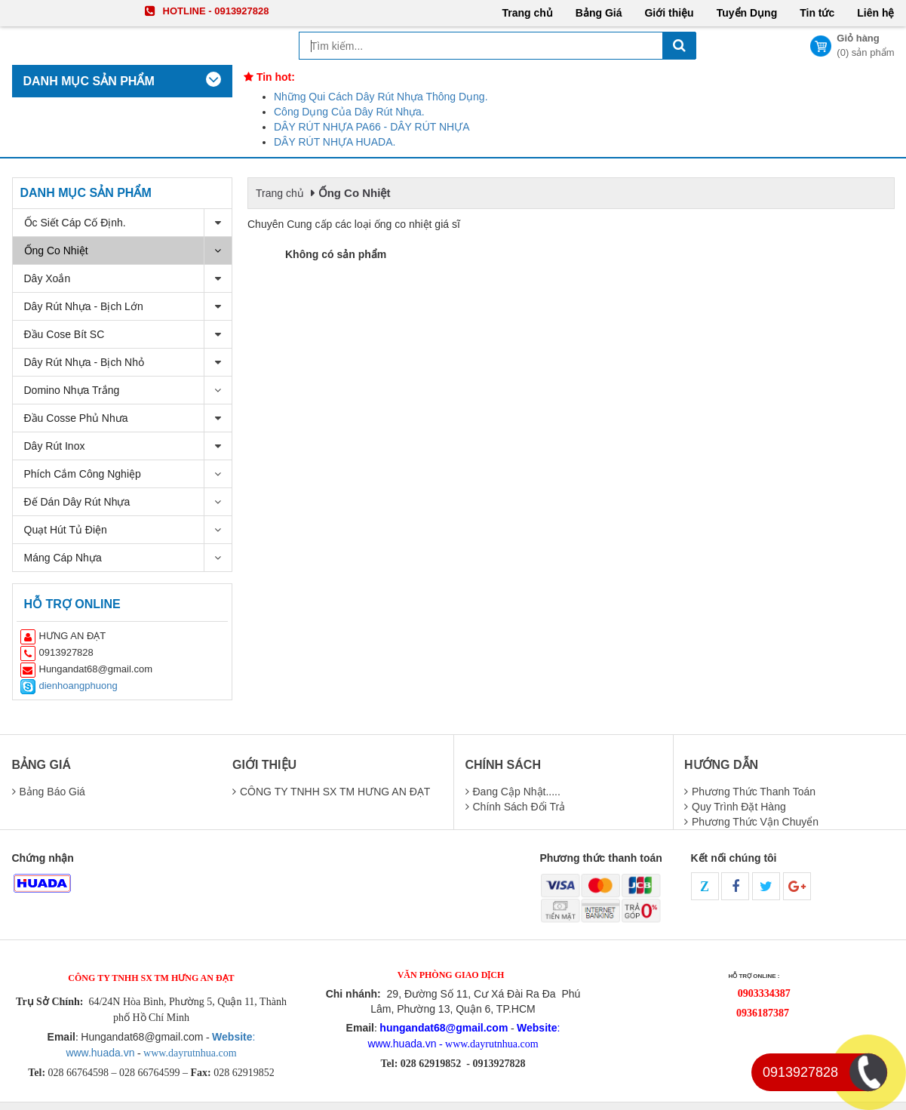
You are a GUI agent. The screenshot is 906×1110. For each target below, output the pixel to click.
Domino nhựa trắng (128, 390)
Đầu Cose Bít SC (128, 335)
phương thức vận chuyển (755, 822)
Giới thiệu (668, 13)
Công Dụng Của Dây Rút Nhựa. (349, 112)
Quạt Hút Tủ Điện (128, 530)
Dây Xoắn (128, 279)
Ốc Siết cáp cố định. (128, 223)
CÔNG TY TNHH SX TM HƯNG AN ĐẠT (335, 792)
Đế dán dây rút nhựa (128, 502)
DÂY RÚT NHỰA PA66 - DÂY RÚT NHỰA (372, 127)
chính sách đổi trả (519, 807)
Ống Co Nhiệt (128, 251)
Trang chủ (527, 13)
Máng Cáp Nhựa (128, 557)
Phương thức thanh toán (753, 792)
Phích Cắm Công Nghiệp (128, 474)
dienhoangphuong (78, 685)
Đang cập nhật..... (516, 792)
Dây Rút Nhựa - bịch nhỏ (128, 363)
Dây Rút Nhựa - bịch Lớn (128, 307)
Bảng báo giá (52, 792)
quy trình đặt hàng (739, 807)
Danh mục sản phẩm (86, 192)
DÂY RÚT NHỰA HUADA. (334, 142)
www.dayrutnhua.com (189, 1053)
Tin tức (817, 13)
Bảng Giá (599, 13)
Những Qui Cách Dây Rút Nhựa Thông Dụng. (381, 97)
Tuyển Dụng (747, 13)
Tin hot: (269, 77)
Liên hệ (875, 13)
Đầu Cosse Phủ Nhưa (128, 418)
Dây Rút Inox (128, 446)
